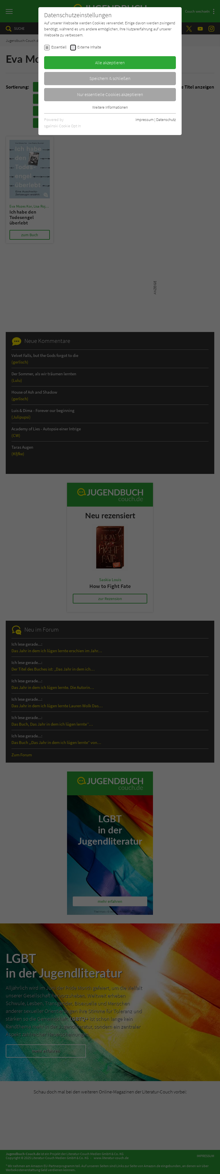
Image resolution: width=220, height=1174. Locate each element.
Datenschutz (166, 119)
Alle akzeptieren (110, 62)
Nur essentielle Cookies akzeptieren (110, 94)
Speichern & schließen (110, 78)
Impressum (144, 119)
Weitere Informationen (110, 107)
